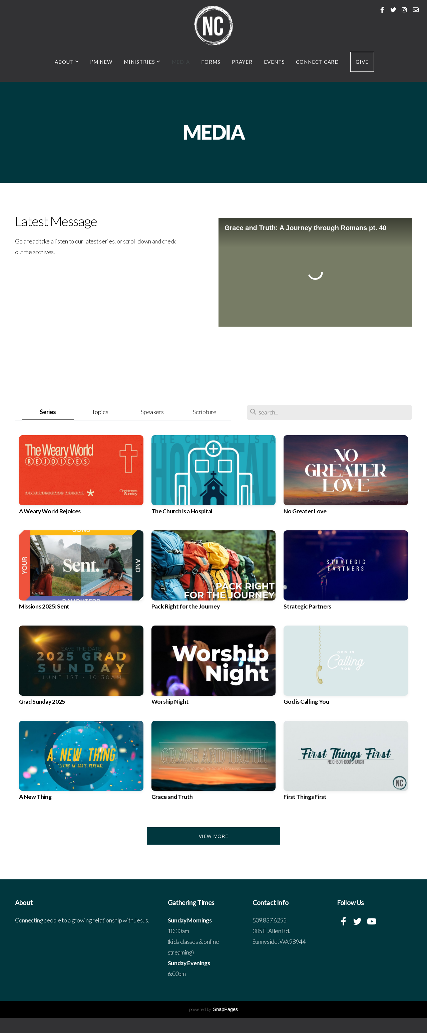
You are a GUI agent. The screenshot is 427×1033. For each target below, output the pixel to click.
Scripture (204, 411)
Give (362, 62)
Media (181, 62)
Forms (211, 62)
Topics (100, 411)
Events (274, 62)
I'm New (101, 62)
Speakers (152, 411)
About (67, 62)
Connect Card (317, 62)
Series (48, 411)
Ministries (142, 62)
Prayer (242, 62)
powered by (213, 1009)
